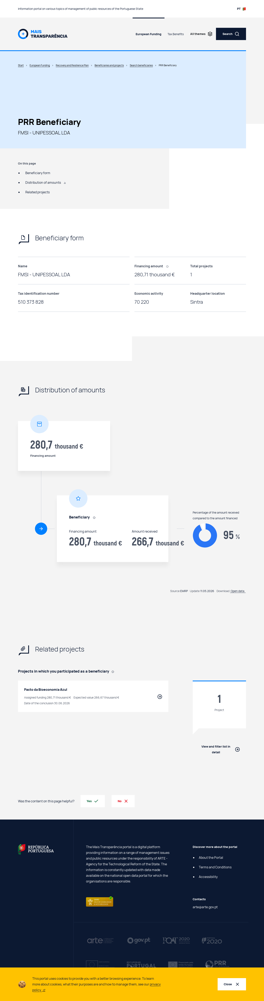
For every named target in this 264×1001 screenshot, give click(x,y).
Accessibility (208, 876)
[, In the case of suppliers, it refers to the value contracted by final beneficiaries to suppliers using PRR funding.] (169, 266)
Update (195, 591)
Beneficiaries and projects (109, 65)
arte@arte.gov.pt (205, 907)
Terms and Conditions (215, 867)
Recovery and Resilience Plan (72, 65)
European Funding (148, 34)
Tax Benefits (176, 34)
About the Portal (211, 857)
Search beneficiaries (141, 65)
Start (21, 65)
